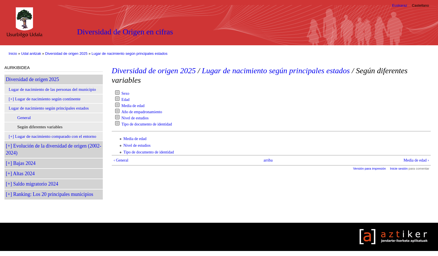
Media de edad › (416, 160)
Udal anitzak (31, 53)
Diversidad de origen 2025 (66, 53)
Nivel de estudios (135, 118)
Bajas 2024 (24, 163)
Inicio (13, 53)
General (24, 117)
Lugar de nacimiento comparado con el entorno (55, 136)
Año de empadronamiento (142, 112)
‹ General (121, 160)
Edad (126, 100)
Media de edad (133, 106)
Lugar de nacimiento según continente (47, 98)
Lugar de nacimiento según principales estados (130, 53)
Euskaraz (399, 5)
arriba (268, 160)
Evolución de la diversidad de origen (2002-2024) (53, 149)
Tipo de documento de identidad (147, 124)
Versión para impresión (369, 168)
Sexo (125, 93)
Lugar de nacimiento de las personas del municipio (52, 89)
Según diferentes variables (40, 126)
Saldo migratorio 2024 (35, 184)
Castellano (420, 5)
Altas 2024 (24, 173)
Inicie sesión (399, 168)
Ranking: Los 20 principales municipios (53, 194)
